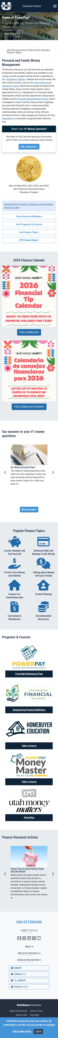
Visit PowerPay (12, 33)
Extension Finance (32, 6)
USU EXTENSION (29, 922)
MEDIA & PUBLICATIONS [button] (29, 960)
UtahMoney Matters (15, 79)
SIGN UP (18, 980)
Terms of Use (36, 1011)
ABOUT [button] (29, 946)
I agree (38, 1031)
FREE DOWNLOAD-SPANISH (29, 406)
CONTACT (18, 974)
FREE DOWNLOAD (29, 332)
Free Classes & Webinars (29, 216)
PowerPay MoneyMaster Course (32, 99)
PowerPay (7, 118)
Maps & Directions (18, 1011)
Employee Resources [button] (29, 953)
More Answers (29, 509)
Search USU (21, 1015)
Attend (19, 986)
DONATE (16, 968)
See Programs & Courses (29, 224)
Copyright (34, 1015)
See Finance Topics (29, 232)
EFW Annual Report (29, 240)
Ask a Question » (29, 146)
